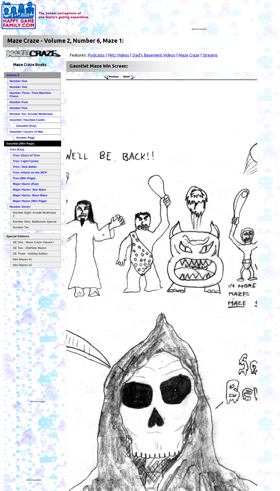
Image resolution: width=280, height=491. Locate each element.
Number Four (19, 102)
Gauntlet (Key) (26, 125)
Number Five (19, 108)
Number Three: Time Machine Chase (30, 94)
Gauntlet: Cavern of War (26, 131)
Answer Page (25, 137)
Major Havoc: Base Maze (30, 195)
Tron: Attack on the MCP (30, 172)
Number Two (18, 87)
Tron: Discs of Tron (26, 155)
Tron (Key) (17, 149)
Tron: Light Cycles (26, 161)
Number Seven (20, 206)
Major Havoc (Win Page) (30, 201)
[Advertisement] (154, 16)
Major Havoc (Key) (26, 184)
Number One (18, 81)
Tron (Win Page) (24, 178)
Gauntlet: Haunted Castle (27, 119)
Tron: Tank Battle (25, 166)
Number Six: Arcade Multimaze (31, 114)
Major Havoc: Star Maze (29, 189)
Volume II (12, 75)
